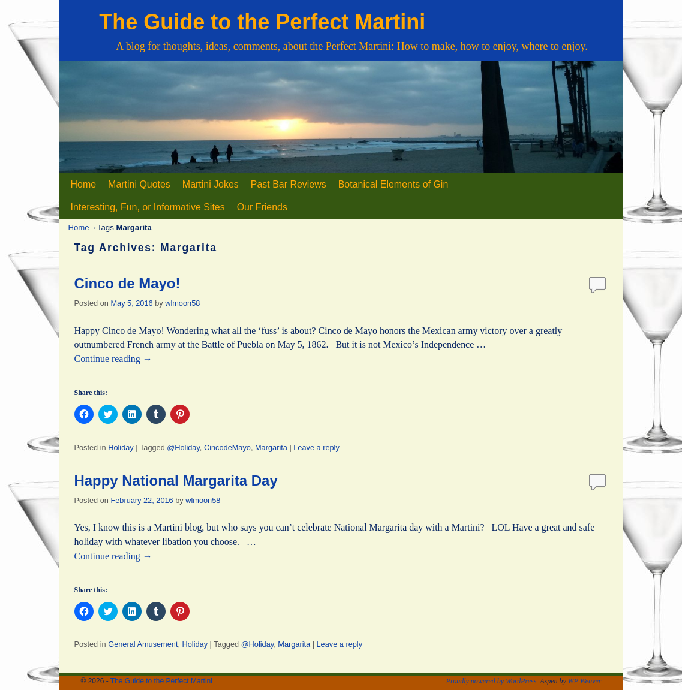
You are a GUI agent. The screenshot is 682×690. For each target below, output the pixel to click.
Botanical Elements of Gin (393, 184)
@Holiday (183, 447)
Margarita (271, 447)
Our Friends (262, 207)
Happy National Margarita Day (176, 480)
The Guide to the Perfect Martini (262, 22)
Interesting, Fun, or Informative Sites (148, 207)
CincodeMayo (227, 447)
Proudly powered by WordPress (491, 681)
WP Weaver (585, 681)
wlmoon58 (182, 303)
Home (84, 184)
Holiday (121, 447)
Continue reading (113, 359)
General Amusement (143, 644)
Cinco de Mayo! (127, 283)
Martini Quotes (139, 184)
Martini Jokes (210, 184)
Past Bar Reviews (288, 184)
